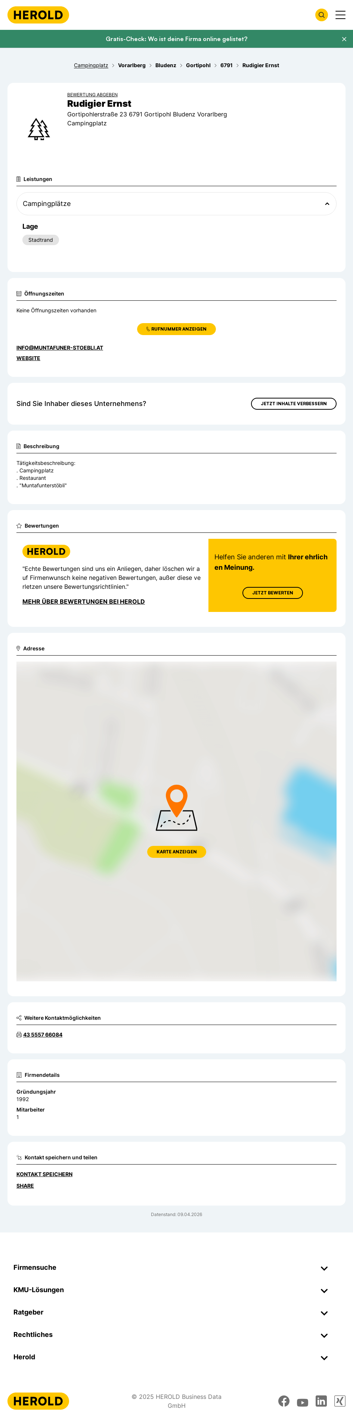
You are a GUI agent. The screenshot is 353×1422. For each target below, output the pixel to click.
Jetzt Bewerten (272, 593)
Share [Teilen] (25, 1185)
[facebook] (283, 1401)
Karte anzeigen (177, 851)
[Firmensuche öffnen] (321, 15)
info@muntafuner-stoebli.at (59, 347)
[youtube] (302, 1401)
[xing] (340, 1401)
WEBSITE (28, 358)
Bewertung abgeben (92, 94)
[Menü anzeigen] (340, 15)
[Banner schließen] (344, 39)
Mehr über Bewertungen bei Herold (83, 601)
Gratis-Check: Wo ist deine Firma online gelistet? (176, 39)
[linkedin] (321, 1401)
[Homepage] (38, 15)
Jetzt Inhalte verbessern (294, 403)
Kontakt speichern (44, 1174)
